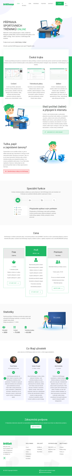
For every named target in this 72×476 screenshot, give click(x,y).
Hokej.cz (62, 452)
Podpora (43, 3)
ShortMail (39, 452)
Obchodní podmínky (46, 472)
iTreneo (61, 447)
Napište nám (30, 46)
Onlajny (61, 454)
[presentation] (5, 378)
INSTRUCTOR (51, 449)
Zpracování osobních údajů (47, 470)
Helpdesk (36, 427)
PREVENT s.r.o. (52, 447)
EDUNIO (50, 452)
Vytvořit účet (13, 283)
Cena (30, 3)
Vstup (59, 3)
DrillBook (39, 447)
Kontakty (50, 3)
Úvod (19, 3)
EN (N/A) (66, 4)
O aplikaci (24, 4)
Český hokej (63, 449)
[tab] (17, 200)
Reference (36, 3)
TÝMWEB (39, 449)
